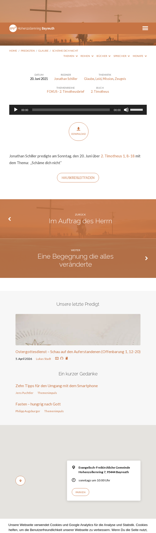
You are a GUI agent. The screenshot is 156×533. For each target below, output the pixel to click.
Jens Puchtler (25, 370)
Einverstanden (57, 524)
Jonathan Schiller (66, 56)
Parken (81, 469)
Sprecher (122, 33)
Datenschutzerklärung (78, 517)
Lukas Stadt (43, 336)
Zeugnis (120, 56)
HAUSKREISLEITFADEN (78, 155)
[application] (77, 87)
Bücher (103, 33)
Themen (71, 33)
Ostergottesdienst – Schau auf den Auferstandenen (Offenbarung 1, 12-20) (78, 329)
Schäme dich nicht (65, 28)
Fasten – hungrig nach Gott (38, 381)
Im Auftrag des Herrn (80, 198)
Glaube (43, 28)
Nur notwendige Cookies (92, 524)
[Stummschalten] (126, 87)
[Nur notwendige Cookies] (149, 514)
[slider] (71, 87)
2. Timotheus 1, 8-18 (118, 133)
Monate (140, 33)
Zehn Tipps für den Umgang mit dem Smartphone (57, 363)
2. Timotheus (100, 69)
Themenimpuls (47, 370)
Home (13, 28)
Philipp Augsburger (28, 388)
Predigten (28, 28)
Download (78, 108)
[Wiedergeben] (15, 87)
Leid (99, 56)
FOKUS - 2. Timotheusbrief (65, 69)
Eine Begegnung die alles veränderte (76, 238)
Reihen (87, 33)
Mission (108, 56)
